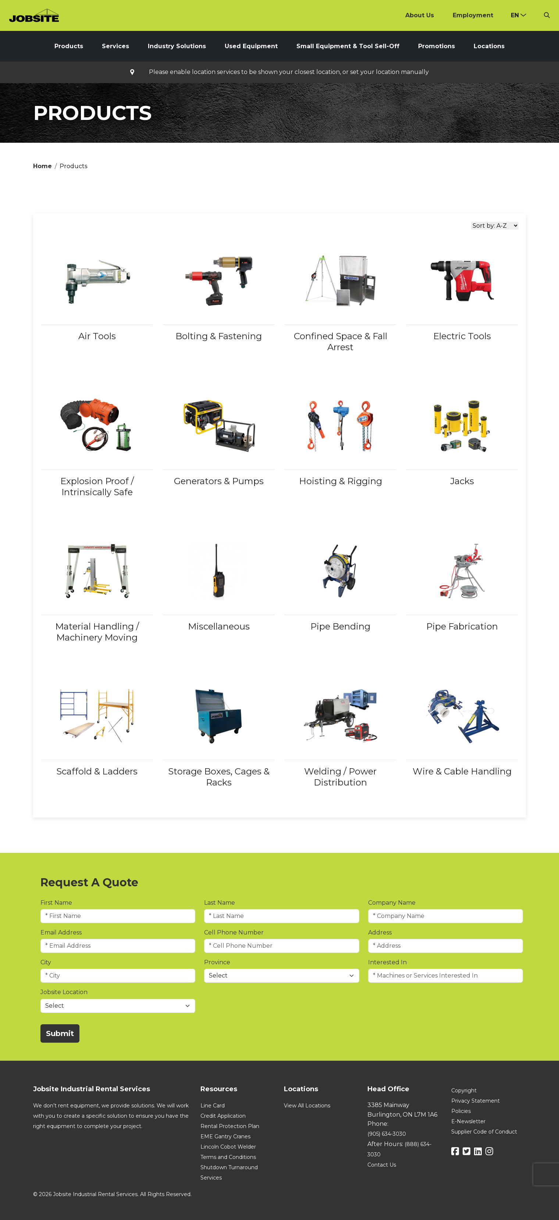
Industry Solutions (177, 46)
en (515, 15)
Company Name (392, 902)
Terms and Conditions (228, 1157)
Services (115, 46)
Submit (60, 1033)
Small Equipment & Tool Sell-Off (347, 46)
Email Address (61, 932)
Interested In (387, 962)
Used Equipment (251, 46)
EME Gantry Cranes (225, 1136)
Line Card (212, 1105)
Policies (461, 1111)
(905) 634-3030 (386, 1134)
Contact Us (381, 1165)
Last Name (219, 902)
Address (380, 932)
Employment (473, 15)
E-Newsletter (468, 1121)
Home (42, 166)
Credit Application (223, 1116)
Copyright (464, 1090)
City (45, 962)
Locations (489, 46)
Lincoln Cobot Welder (228, 1146)
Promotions (436, 46)
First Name (56, 902)
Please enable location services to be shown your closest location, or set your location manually (289, 72)
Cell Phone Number (234, 932)
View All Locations (307, 1105)
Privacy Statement (475, 1100)
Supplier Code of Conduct (484, 1131)
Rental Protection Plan (229, 1126)
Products (68, 46)
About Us (419, 15)
